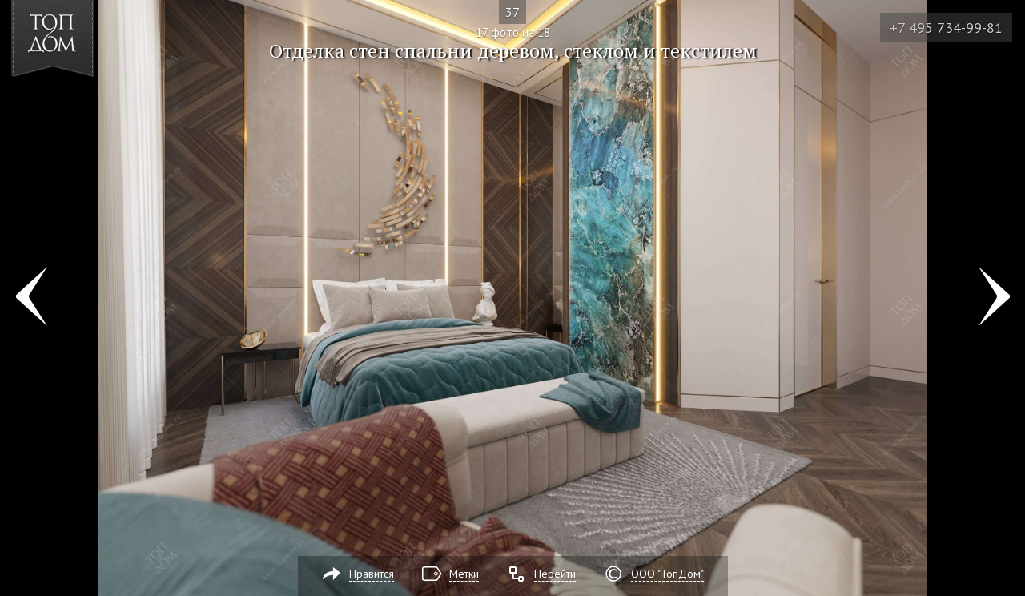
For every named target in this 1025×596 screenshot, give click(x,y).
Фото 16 (31, 298)
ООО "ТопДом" (667, 573)
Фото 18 (994, 298)
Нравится (371, 573)
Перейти (555, 573)
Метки (464, 573)
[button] (71, 105)
